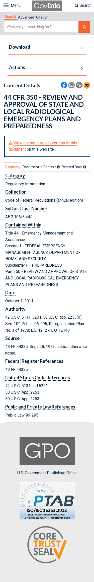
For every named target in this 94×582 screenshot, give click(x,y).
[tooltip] (58, 167)
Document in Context (41, 167)
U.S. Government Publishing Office (47, 456)
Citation (42, 17)
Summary (12, 167)
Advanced (26, 17)
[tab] (10, 17)
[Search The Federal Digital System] (84, 27)
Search (83, 5)
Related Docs (74, 167)
